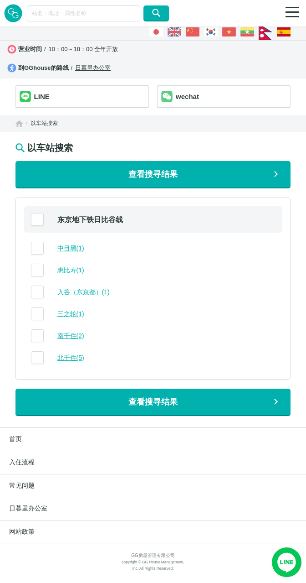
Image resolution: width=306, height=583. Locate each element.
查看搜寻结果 (153, 174)
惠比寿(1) (70, 270)
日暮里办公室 (93, 67)
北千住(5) (70, 357)
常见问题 (22, 485)
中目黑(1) (70, 248)
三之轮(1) (70, 314)
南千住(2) (70, 335)
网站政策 (22, 531)
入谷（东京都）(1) (83, 292)
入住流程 (22, 462)
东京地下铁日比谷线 (90, 220)
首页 (15, 438)
